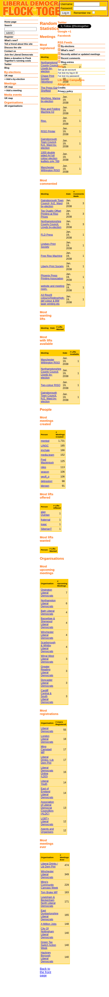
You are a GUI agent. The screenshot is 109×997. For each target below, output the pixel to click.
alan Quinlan (45, 513)
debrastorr (47, 481)
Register (8, 37)
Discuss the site (12, 47)
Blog (6, 68)
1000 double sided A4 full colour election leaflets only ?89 (50, 157)
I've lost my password (68, 76)
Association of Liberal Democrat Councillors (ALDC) (47, 808)
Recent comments (69, 57)
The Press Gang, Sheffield (50, 89)
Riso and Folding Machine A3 (50, 110)
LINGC (45, 445)
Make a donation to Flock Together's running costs (17, 59)
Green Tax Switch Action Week (48, 945)
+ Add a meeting (13, 90)
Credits (62, 87)
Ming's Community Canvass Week (49, 884)
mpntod (45, 440)
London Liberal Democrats (47, 739)
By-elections (66, 46)
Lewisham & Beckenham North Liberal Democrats (48, 901)
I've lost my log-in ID (68, 73)
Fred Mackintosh (47, 461)
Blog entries (66, 61)
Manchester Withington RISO (50, 169)
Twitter (8, 64)
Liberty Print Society (52, 266)
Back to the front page (45, 972)
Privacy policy (65, 91)
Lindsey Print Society (48, 245)
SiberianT (46, 528)
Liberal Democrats (47, 730)
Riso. (44, 120)
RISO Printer (48, 131)
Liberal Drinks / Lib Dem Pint (47, 760)
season (45, 471)
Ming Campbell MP (46, 749)
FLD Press (47, 234)
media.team (47, 454)
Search (8, 25)
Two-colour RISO (50, 385)
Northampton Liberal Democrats (48, 603)
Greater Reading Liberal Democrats (47, 671)
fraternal (45, 519)
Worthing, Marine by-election (50, 100)
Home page (10, 22)
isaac (44, 524)
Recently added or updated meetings (79, 54)
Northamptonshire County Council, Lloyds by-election (51, 67)
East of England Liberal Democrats (47, 793)
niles (43, 467)
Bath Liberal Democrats (47, 612)
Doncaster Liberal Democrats (47, 683)
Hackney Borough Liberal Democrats (47, 957)
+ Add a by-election (14, 79)
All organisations (13, 106)
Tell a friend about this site (18, 44)
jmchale (45, 450)
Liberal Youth (45, 782)
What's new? (11, 40)
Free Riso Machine (51, 255)
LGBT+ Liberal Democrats (47, 821)
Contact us (10, 51)
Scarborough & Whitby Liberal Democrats (48, 647)
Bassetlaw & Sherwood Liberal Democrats (48, 623)
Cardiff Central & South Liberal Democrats (47, 696)
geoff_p (45, 476)
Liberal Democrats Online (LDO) (47, 772)
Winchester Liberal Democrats (47, 635)
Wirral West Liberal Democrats (47, 658)
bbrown (45, 485)
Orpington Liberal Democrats (47, 592)
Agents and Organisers (47, 830)
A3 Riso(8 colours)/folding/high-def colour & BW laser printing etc (53, 299)
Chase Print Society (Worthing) (47, 78)
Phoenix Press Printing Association (52, 277)
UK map (8, 75)
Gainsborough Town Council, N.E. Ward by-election (49, 143)
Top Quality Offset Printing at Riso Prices (51, 213)
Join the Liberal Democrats (18, 54)
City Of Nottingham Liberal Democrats (47, 933)
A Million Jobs (49, 924)
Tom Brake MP (49, 892)
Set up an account (67, 69)
